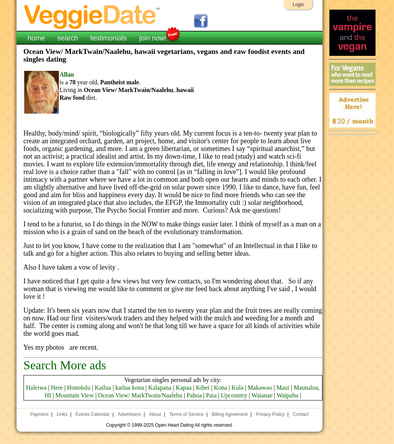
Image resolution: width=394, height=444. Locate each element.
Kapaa (184, 387)
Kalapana (159, 387)
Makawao (260, 387)
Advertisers (129, 414)
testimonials (108, 38)
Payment (39, 414)
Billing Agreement (229, 414)
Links (62, 414)
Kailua (103, 387)
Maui (282, 387)
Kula (238, 387)
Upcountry (234, 395)
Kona (220, 387)
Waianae (261, 395)
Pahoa (194, 395)
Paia (211, 395)
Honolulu (78, 387)
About (155, 414)
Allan (67, 74)
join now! (153, 37)
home (36, 38)
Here (57, 387)
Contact (301, 414)
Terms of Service (186, 414)
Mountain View (74, 395)
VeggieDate (92, 16)
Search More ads (64, 365)
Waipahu (287, 395)
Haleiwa (36, 387)
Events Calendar (92, 414)
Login (298, 4)
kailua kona (129, 387)
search (67, 38)
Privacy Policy (270, 414)
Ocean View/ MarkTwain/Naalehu (140, 395)
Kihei (203, 387)
